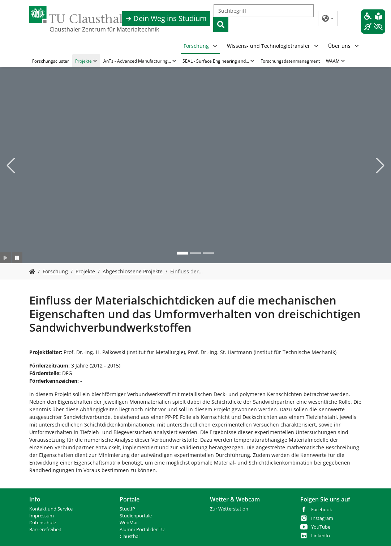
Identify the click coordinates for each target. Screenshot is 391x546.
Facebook (321, 510)
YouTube (320, 527)
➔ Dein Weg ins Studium (166, 18)
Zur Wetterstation (229, 509)
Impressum (41, 516)
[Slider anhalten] (17, 257)
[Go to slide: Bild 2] (195, 253)
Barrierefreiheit (45, 529)
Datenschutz (42, 523)
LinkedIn (320, 536)
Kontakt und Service (51, 509)
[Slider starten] (5, 257)
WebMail (129, 523)
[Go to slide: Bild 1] (182, 253)
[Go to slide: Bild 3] (208, 253)
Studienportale (136, 516)
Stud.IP (127, 509)
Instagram (322, 518)
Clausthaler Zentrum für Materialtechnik (86, 29)
